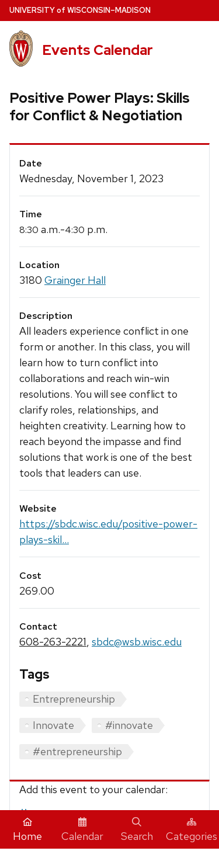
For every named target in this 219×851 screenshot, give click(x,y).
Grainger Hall (75, 280)
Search (137, 830)
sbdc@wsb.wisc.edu (137, 641)
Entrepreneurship (74, 699)
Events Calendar (97, 50)
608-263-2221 (52, 641)
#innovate (129, 725)
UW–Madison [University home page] (80, 10)
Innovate (53, 725)
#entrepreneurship (77, 751)
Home (27, 830)
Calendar (82, 830)
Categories (191, 830)
